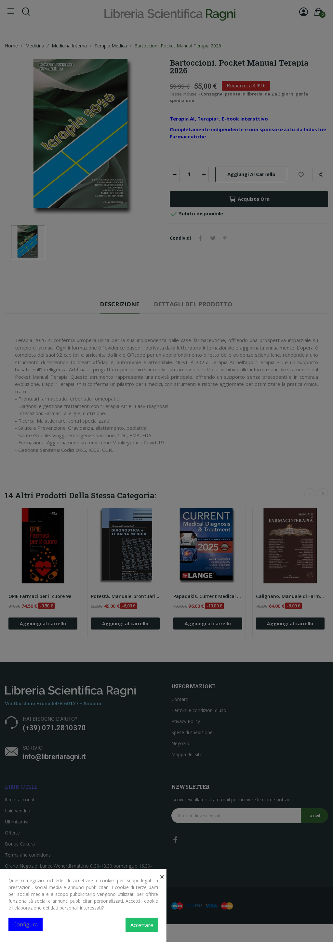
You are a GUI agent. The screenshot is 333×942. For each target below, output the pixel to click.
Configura (25, 924)
